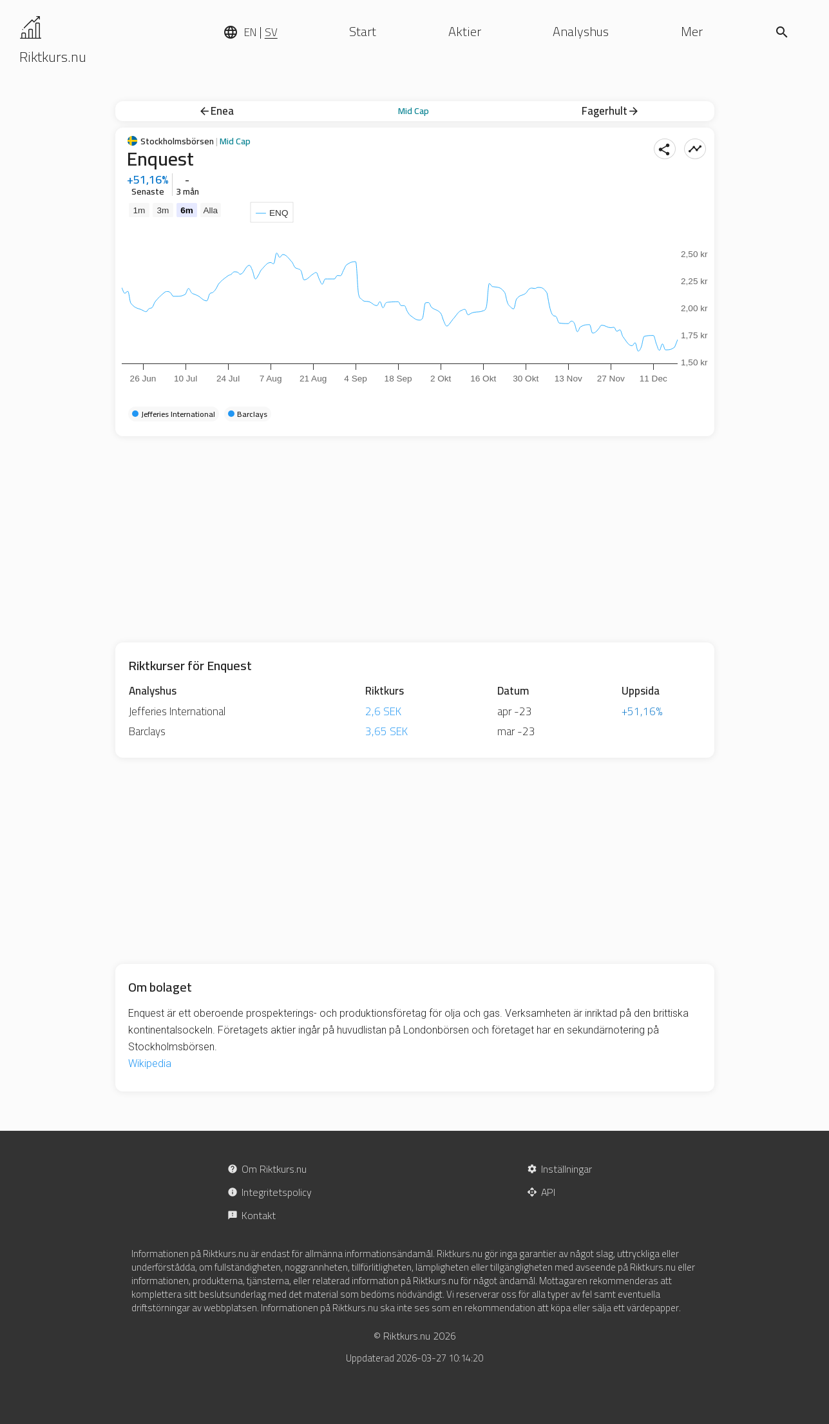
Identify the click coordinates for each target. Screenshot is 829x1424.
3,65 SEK (386, 731)
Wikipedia (149, 1063)
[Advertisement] (414, 539)
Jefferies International (177, 711)
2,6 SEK (383, 711)
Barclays (147, 731)
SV (271, 32)
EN (250, 32)
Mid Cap (413, 110)
